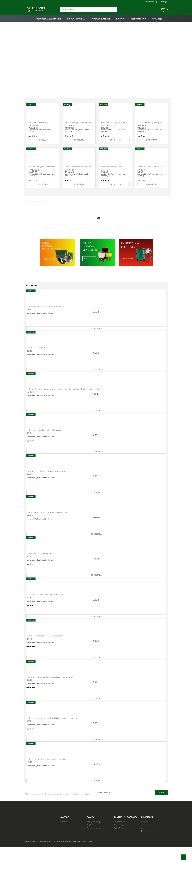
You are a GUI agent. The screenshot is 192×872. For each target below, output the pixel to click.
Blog (142, 856)
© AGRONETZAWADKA (32, 866)
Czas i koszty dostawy (121, 850)
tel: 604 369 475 (65, 847)
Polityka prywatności (94, 853)
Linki (142, 853)
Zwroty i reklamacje (94, 847)
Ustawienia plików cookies (150, 850)
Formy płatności (119, 847)
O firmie (144, 847)
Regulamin (90, 850)
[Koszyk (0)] (164, 9)
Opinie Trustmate (120, 853)
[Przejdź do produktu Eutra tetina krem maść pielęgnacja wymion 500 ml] (97, 224)
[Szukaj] (88, 9)
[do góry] (183, 857)
